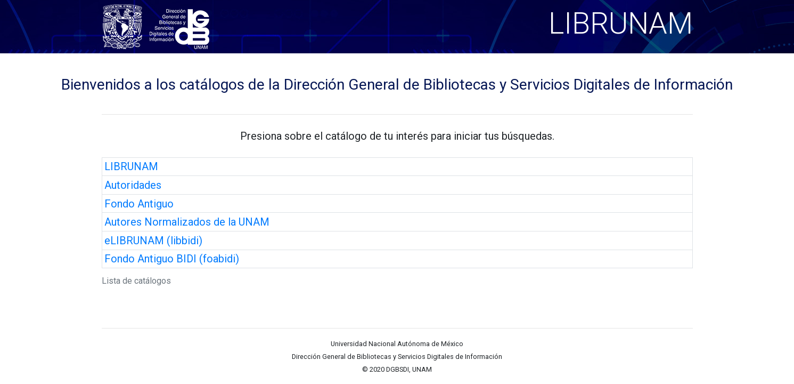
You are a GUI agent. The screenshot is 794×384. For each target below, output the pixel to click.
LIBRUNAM (131, 166)
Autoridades (132, 185)
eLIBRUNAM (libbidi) (153, 240)
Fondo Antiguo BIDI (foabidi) (171, 258)
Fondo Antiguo (139, 203)
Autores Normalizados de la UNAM (186, 221)
